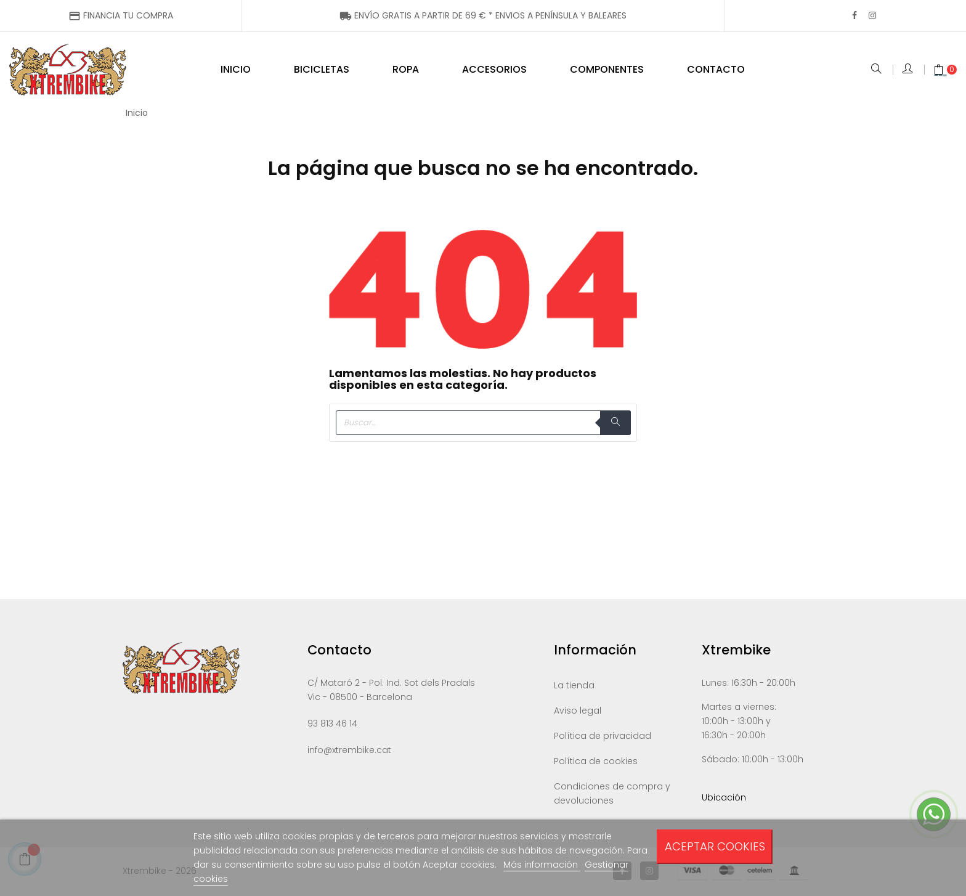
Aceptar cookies (715, 846)
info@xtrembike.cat (349, 752)
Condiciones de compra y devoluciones (612, 795)
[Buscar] (483, 424)
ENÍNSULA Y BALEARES (483, 15)
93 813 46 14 (332, 725)
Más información (541, 864)
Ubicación (724, 799)
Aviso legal (577, 712)
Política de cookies (596, 763)
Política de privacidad (602, 737)
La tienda (574, 687)
